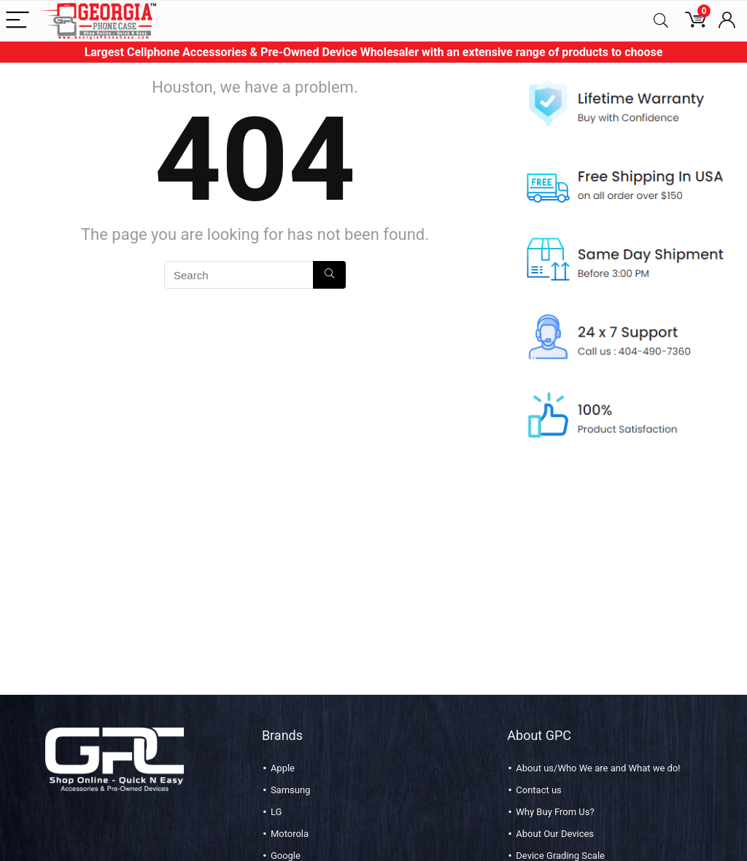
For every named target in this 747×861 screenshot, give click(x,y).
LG (276, 811)
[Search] (660, 20)
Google (286, 855)
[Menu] (17, 20)
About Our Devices (555, 833)
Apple (283, 768)
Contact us (539, 789)
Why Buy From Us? (555, 811)
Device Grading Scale (560, 855)
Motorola (290, 833)
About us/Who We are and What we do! (598, 768)
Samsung (291, 789)
